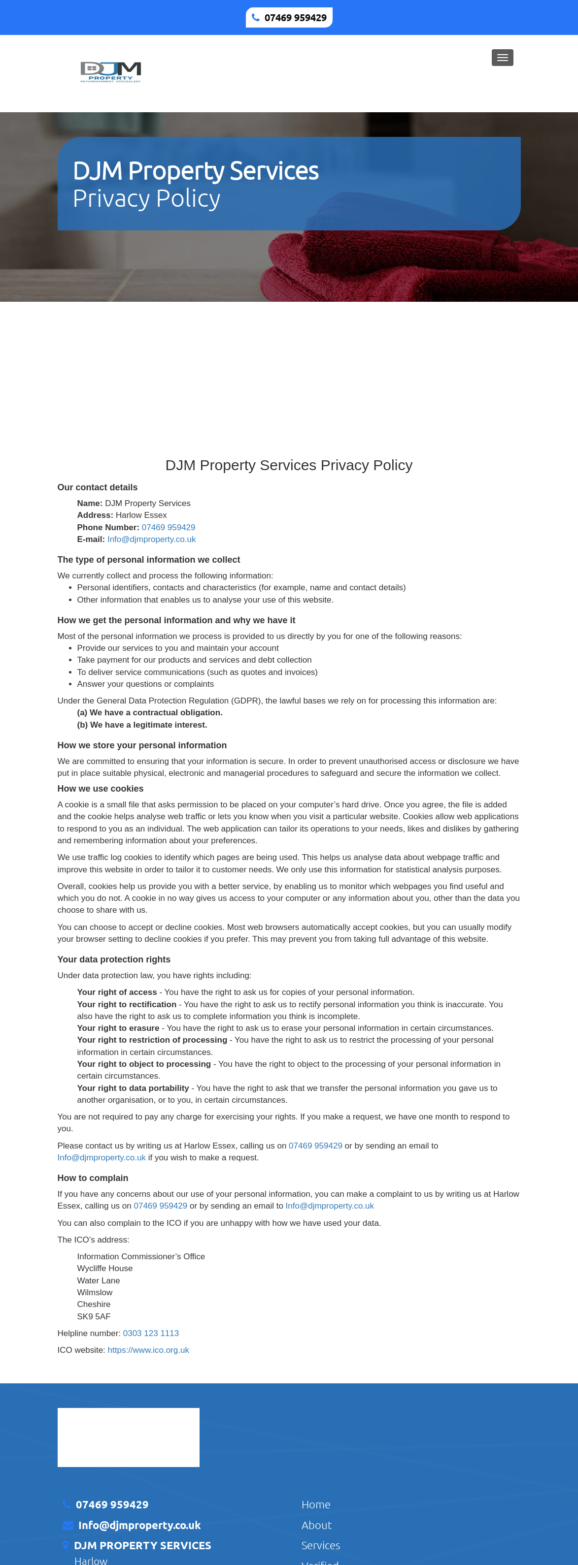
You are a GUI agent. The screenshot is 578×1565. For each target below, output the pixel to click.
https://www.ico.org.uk (148, 1350)
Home (316, 1504)
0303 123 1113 (151, 1333)
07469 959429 (296, 17)
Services (321, 1544)
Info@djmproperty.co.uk (151, 539)
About (317, 1524)
